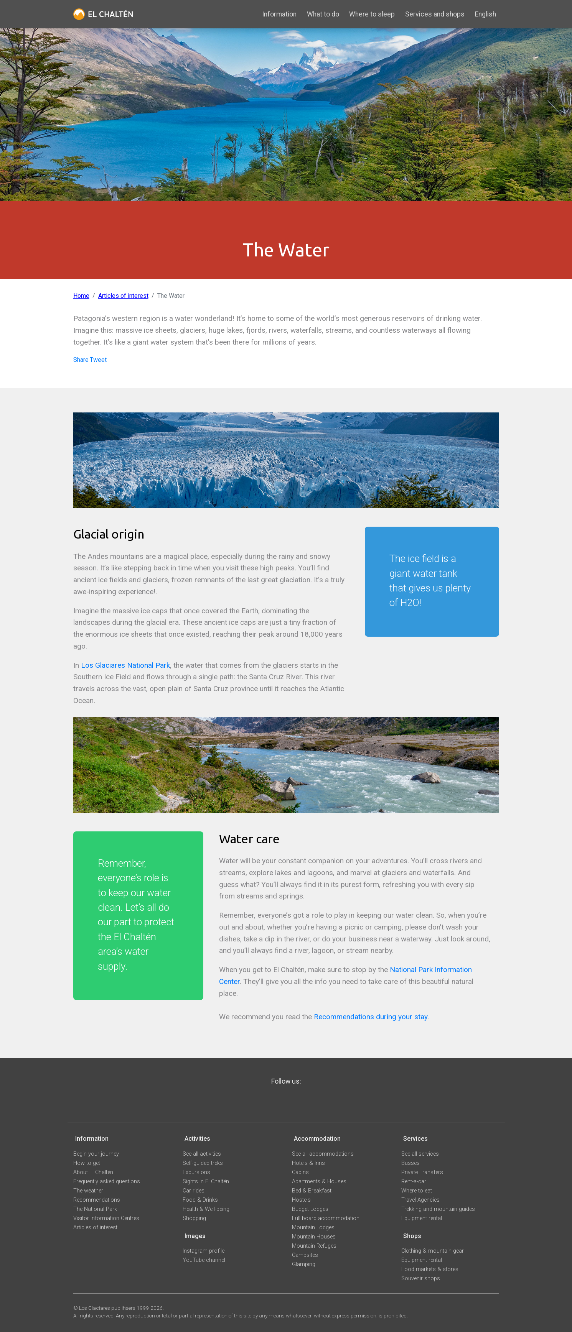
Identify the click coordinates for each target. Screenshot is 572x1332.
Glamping (303, 1264)
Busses (410, 1163)
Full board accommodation (325, 1218)
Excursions (196, 1172)
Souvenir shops (420, 1278)
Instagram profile (203, 1251)
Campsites (305, 1255)
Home (81, 295)
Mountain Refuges (314, 1246)
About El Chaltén (93, 1172)
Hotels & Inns (308, 1163)
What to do (323, 14)
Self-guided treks (203, 1163)
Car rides (193, 1190)
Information (279, 14)
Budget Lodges (310, 1209)
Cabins (300, 1172)
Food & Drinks (200, 1200)
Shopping (194, 1218)
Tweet (98, 359)
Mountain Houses (314, 1236)
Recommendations (96, 1200)
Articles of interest (123, 295)
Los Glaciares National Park (125, 665)
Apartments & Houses (319, 1181)
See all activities (202, 1154)
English (485, 14)
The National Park (95, 1209)
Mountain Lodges (313, 1227)
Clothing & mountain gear (432, 1251)
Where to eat (416, 1190)
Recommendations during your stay (370, 1016)
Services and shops (435, 14)
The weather (88, 1190)
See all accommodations (323, 1154)
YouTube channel (204, 1260)
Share (81, 359)
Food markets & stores (429, 1269)
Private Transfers (422, 1172)
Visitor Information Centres (106, 1218)
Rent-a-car (413, 1181)
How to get (86, 1163)
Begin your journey (96, 1154)
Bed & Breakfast (311, 1190)
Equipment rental (421, 1218)
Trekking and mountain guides (438, 1209)
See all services (420, 1154)
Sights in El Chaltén (206, 1181)
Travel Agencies (420, 1200)
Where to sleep (372, 14)
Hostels (301, 1200)
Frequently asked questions (106, 1181)
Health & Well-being (206, 1209)
